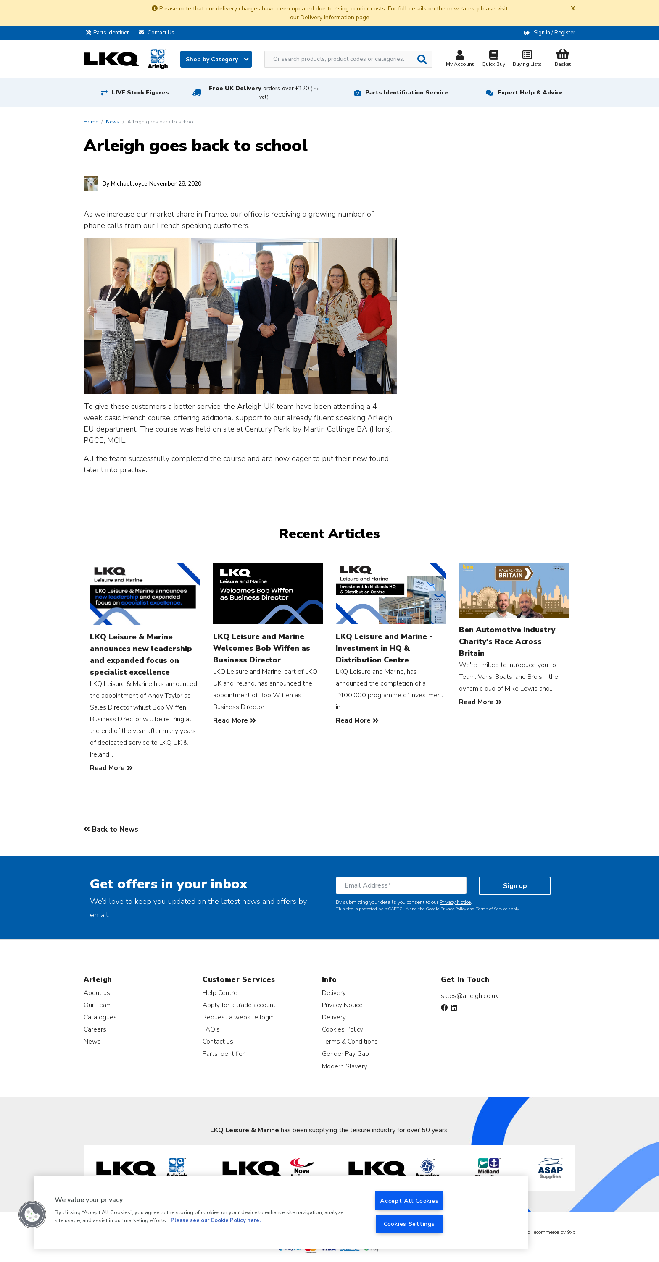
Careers (95, 1029)
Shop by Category (217, 59)
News (112, 121)
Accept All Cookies (409, 1201)
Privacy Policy (453, 909)
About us (97, 992)
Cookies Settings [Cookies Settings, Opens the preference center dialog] (409, 1224)
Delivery (334, 992)
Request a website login (238, 1017)
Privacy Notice (455, 902)
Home (91, 121)
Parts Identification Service (406, 93)
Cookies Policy (342, 1029)
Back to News (111, 829)
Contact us (218, 1041)
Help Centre (220, 992)
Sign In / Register (554, 33)
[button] (32, 1214)
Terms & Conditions (350, 1041)
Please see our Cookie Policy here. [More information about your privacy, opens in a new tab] (216, 1221)
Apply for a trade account (239, 1004)
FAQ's (211, 1029)
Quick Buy (493, 59)
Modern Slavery (344, 1066)
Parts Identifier (109, 33)
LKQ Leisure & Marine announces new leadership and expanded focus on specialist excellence (141, 654)
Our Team (98, 1004)
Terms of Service (491, 909)
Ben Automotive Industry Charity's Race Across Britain (507, 641)
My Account (460, 59)
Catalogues (100, 1017)
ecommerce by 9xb (554, 1232)
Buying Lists (527, 59)
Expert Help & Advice (530, 93)
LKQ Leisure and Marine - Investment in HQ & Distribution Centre (384, 648)
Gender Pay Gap (345, 1053)
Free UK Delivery (264, 92)
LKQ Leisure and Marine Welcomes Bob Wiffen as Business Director (261, 648)
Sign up (515, 885)
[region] (281, 1212)
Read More (107, 768)
